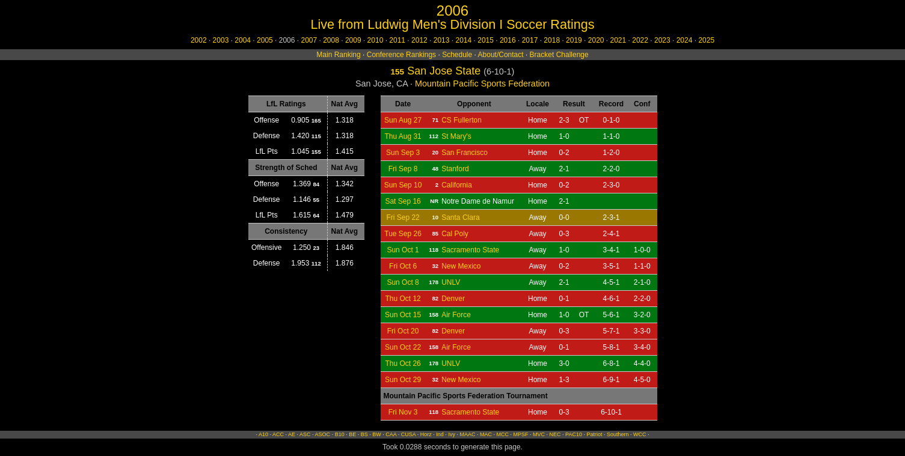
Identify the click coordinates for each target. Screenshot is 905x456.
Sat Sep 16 (402, 201)
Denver (453, 298)
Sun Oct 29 (403, 379)
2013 (442, 40)
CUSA (408, 434)
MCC (502, 434)
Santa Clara (460, 217)
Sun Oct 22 (403, 347)
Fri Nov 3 (403, 412)
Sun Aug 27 (403, 120)
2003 (221, 40)
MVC (539, 434)
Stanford (454, 169)
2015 (485, 40)
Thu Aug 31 (402, 136)
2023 (662, 40)
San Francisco (464, 152)
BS (364, 434)
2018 (552, 40)
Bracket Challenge (559, 54)
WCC (639, 434)
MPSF (520, 434)
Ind (440, 434)
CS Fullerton (461, 120)
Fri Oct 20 (403, 331)
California (456, 185)
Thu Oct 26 (402, 363)
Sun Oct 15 (403, 315)
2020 (596, 40)
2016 (508, 40)
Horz (426, 434)
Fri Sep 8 (403, 169)
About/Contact (501, 54)
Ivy (451, 434)
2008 (331, 40)
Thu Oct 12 (402, 298)
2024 (684, 40)
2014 (463, 40)
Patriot (594, 434)
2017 (530, 40)
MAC (486, 434)
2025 (706, 40)
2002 (199, 40)
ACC (278, 434)
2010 (375, 40)
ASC (305, 434)
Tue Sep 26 (403, 234)
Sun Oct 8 (403, 282)
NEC (555, 434)
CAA (390, 434)
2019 (574, 40)
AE (291, 434)
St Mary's (456, 136)
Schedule (457, 54)
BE (352, 434)
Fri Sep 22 (402, 217)
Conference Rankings (401, 54)
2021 (618, 40)
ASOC (323, 434)
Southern (618, 434)
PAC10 (573, 434)
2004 (243, 40)
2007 (309, 40)
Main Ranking (338, 54)
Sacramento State (470, 250)
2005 (265, 40)
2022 (640, 40)
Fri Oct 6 (403, 266)
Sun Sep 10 (403, 185)
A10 (263, 434)
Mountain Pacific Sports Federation (482, 83)
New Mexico (460, 266)
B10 (340, 434)
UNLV (450, 282)
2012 (419, 40)
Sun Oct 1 (403, 250)
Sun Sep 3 (403, 152)
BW (376, 434)
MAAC (467, 434)
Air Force (456, 315)
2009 (353, 40)
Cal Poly (454, 234)
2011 (397, 40)
